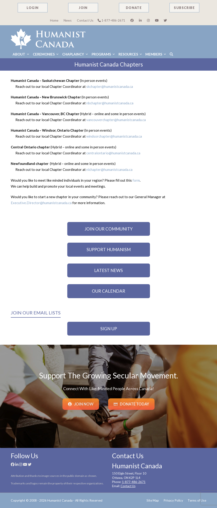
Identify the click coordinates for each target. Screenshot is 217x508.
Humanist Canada (60, 500)
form (136, 180)
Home (54, 20)
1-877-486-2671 (111, 20)
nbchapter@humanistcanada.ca (110, 103)
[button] (171, 54)
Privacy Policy (173, 500)
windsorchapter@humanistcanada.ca (114, 136)
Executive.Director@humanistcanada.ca (41, 203)
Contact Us (85, 20)
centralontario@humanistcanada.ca (113, 153)
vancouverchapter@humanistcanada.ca (116, 120)
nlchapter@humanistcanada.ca (109, 169)
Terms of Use (197, 500)
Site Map (153, 500)
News (68, 20)
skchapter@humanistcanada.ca (109, 86)
